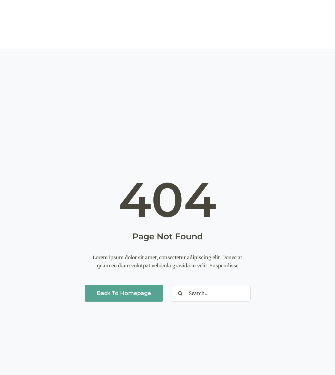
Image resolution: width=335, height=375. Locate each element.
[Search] (180, 293)
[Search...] (211, 293)
